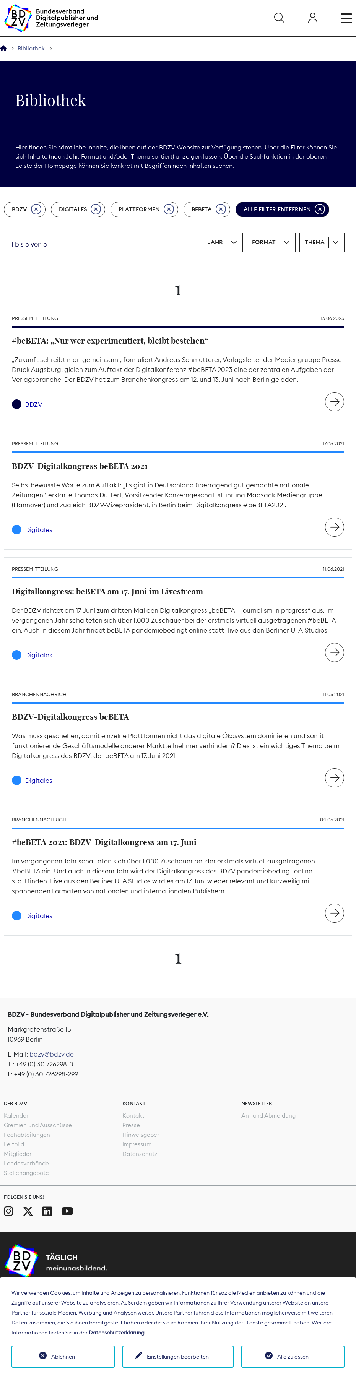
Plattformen (146, 209)
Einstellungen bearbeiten (178, 1356)
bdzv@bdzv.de (51, 1054)
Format (264, 242)
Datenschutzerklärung (117, 1332)
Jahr (215, 242)
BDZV (26, 209)
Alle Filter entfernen (284, 209)
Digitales (80, 209)
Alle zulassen (293, 1356)
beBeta (209, 209)
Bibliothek (31, 48)
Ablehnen (63, 1356)
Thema (315, 242)
